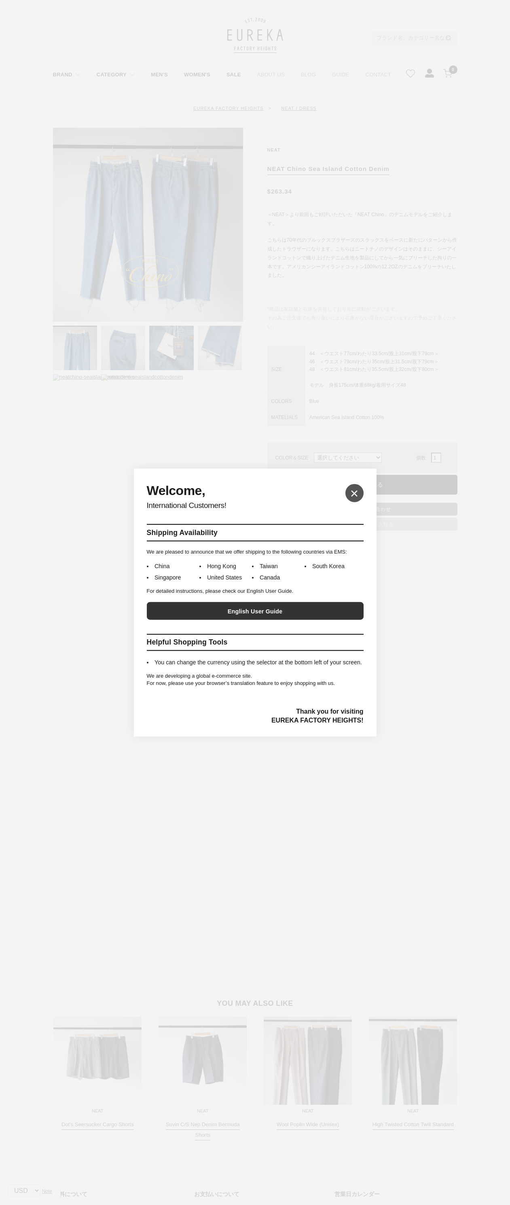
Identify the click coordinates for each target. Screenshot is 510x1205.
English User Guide (255, 611)
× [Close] (354, 493)
